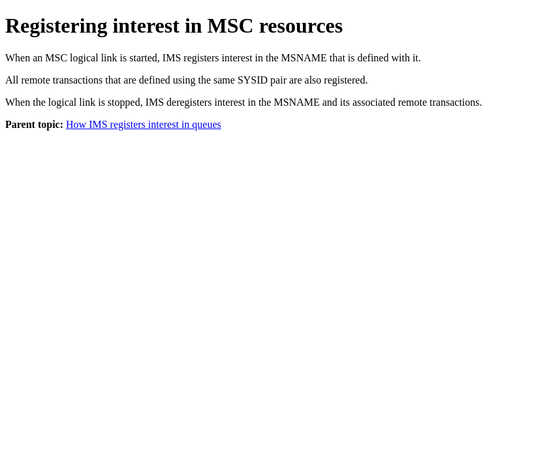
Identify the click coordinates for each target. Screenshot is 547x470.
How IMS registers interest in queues (143, 124)
